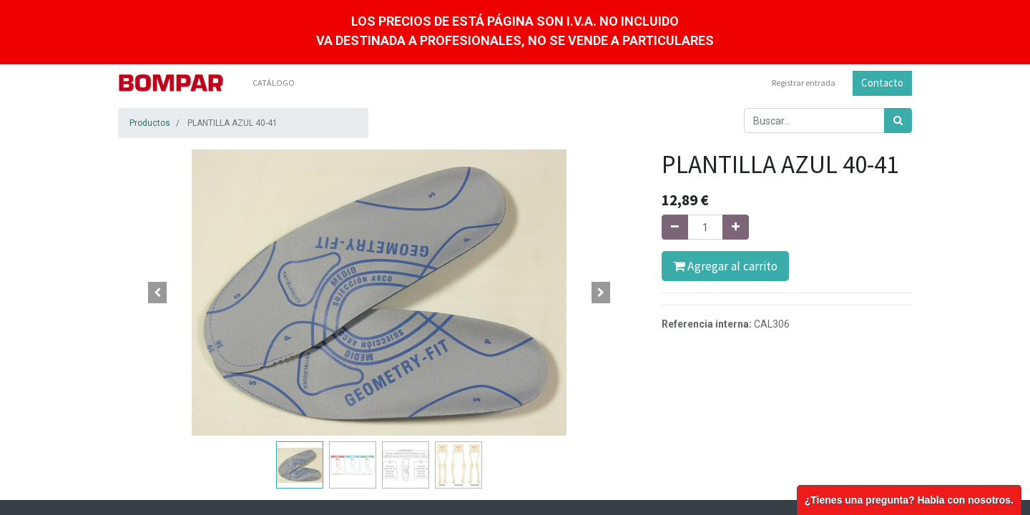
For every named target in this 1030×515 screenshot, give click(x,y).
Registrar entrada (803, 82)
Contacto (882, 82)
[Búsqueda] (898, 120)
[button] (157, 292)
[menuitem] (273, 83)
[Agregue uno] (735, 227)
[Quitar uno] (675, 227)
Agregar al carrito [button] (725, 266)
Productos (149, 123)
